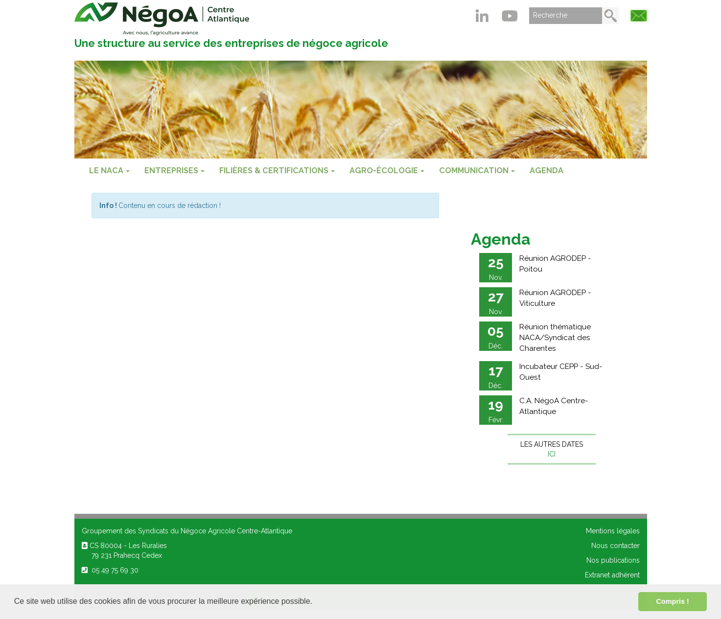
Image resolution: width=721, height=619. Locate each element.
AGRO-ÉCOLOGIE (386, 170)
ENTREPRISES (174, 170)
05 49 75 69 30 (110, 570)
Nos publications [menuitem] (613, 560)
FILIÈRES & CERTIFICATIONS (277, 170)
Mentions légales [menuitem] (613, 531)
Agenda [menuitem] (546, 170)
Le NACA (109, 170)
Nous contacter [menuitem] (615, 546)
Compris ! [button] (672, 601)
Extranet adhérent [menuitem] (612, 575)
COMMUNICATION (477, 170)
